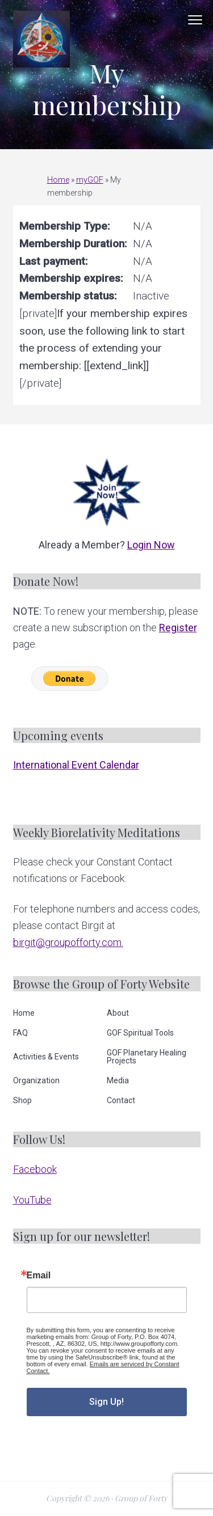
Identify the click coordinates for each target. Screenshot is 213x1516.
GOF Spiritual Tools (140, 1032)
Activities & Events (46, 1056)
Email (39, 1275)
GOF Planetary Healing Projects (146, 1056)
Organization (36, 1080)
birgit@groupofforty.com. (68, 942)
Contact (121, 1100)
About (118, 1012)
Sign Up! (106, 1401)
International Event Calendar (76, 765)
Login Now (151, 545)
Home (58, 179)
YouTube (32, 1200)
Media (118, 1080)
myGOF (89, 179)
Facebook (35, 1169)
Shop (22, 1100)
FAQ (20, 1032)
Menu (195, 19)
